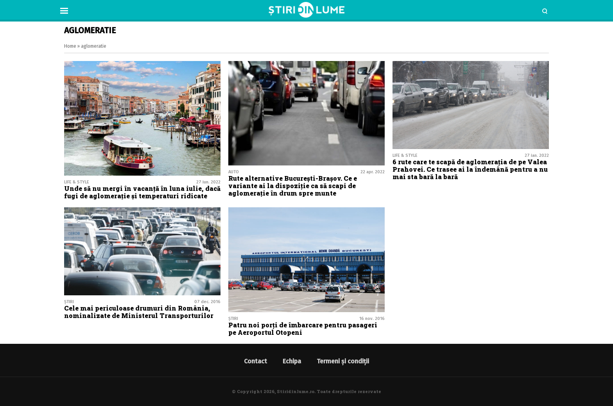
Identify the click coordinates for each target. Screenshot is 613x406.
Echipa (292, 361)
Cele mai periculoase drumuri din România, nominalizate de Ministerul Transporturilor (138, 312)
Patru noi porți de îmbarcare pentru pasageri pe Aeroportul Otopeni (302, 328)
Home (70, 46)
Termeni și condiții (343, 361)
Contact (255, 361)
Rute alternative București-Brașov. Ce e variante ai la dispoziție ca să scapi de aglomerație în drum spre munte (292, 185)
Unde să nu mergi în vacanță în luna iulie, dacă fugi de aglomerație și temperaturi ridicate (142, 192)
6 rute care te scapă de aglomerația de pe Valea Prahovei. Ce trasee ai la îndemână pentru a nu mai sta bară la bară (470, 169)
